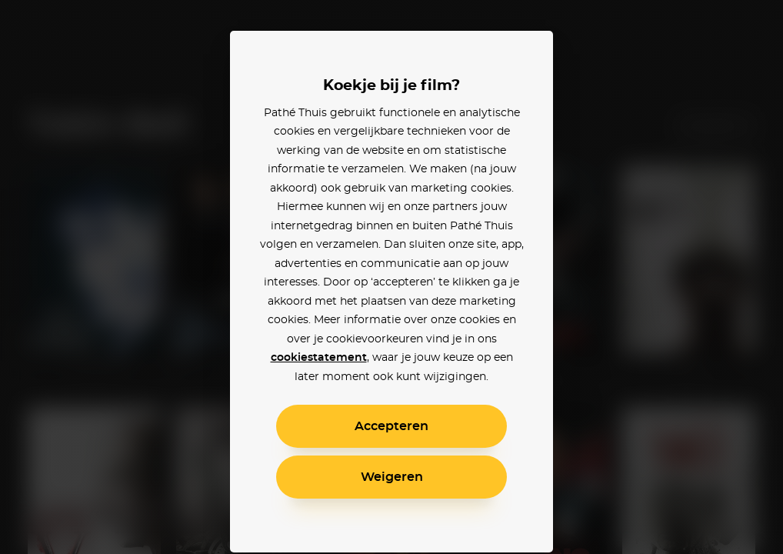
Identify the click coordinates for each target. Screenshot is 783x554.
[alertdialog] (391, 277)
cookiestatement (319, 357)
